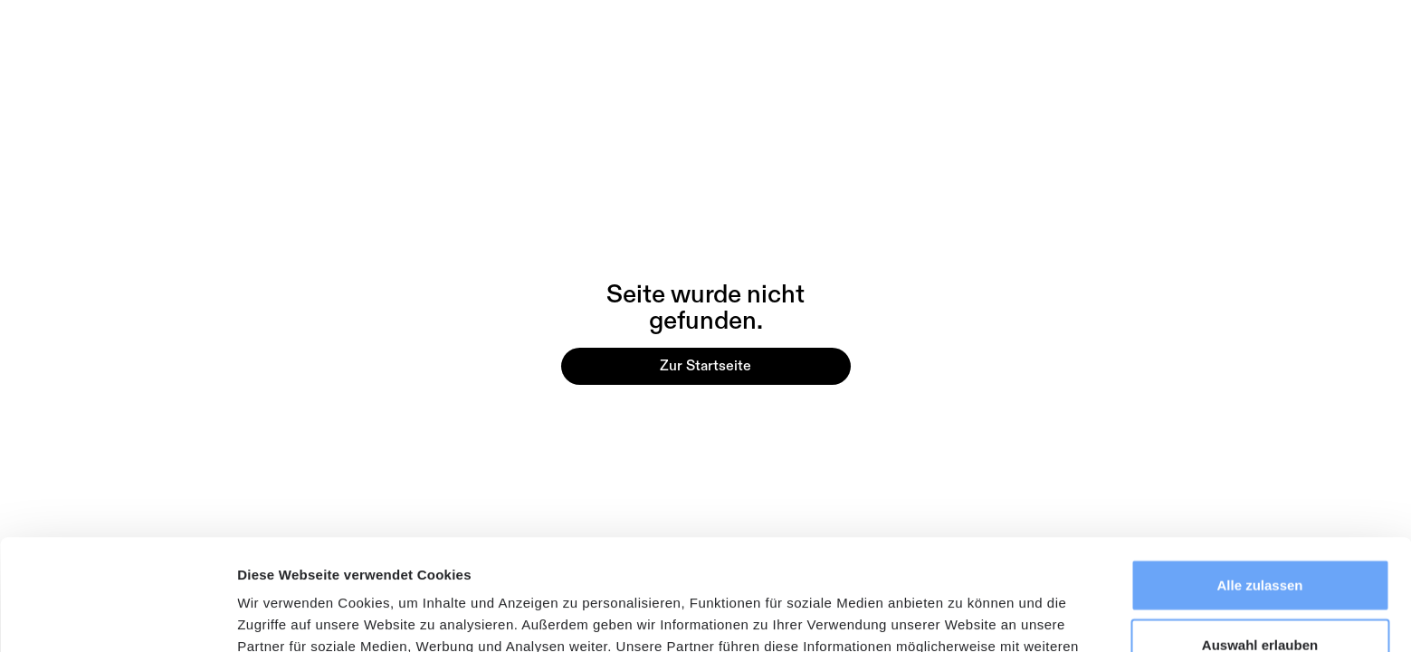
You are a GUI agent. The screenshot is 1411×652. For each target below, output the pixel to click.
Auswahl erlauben (1260, 534)
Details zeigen (962, 616)
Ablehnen (1260, 592)
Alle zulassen (1259, 474)
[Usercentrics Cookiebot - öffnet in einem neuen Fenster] (117, 616)
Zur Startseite (705, 365)
